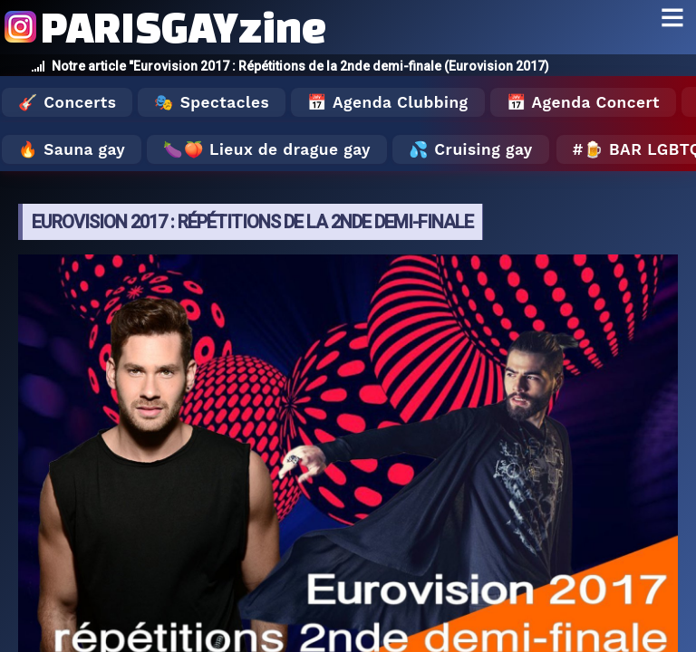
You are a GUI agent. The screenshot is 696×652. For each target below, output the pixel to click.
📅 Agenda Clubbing (387, 102)
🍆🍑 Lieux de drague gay (267, 149)
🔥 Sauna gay (71, 149)
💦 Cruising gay (471, 149)
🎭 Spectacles (211, 102)
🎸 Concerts (67, 102)
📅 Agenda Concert (583, 102)
